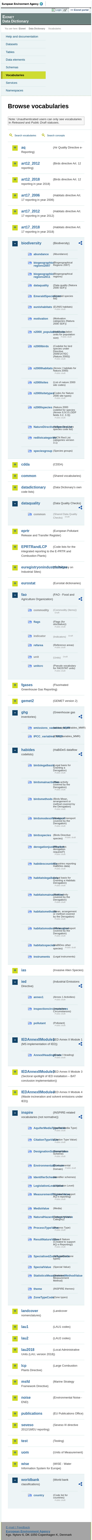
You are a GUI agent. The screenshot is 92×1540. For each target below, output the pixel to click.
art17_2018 (30, 227)
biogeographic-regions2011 (43, 275)
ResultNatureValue (43, 1239)
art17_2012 (30, 211)
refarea (38, 645)
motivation (41, 318)
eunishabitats (43, 307)
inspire (27, 1112)
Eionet (22, 28)
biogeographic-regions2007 (43, 264)
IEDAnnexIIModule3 (36, 1072)
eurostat (28, 583)
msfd (25, 1381)
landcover (29, 1311)
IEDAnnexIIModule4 (36, 1092)
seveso (27, 1425)
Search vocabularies (25, 135)
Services (11, 82)
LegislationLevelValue (43, 1185)
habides (28, 750)
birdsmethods (43, 799)
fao (24, 595)
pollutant (40, 1023)
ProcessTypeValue (43, 1227)
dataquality (41, 285)
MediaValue (41, 1208)
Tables (10, 52)
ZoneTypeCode (43, 1297)
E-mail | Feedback (18, 1527)
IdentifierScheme (43, 1177)
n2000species (43, 407)
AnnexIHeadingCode (43, 1055)
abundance (41, 254)
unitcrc (38, 665)
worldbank (30, 1480)
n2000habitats (43, 368)
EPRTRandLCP (34, 547)
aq (23, 147)
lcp (23, 1366)
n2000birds (41, 346)
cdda (25, 464)
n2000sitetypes (43, 393)
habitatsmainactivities (43, 894)
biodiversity (31, 243)
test (24, 1441)
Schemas (12, 67)
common (28, 476)
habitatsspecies (43, 945)
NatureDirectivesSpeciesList (43, 427)
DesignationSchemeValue (43, 1151)
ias (23, 970)
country (39, 1495)
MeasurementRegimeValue (43, 1194)
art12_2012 (30, 163)
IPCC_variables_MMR (43, 736)
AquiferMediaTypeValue (43, 1128)
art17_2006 (30, 195)
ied (23, 981)
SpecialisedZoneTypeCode (43, 1256)
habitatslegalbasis (43, 877)
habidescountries (43, 863)
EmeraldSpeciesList (43, 296)
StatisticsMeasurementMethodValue (43, 1275)
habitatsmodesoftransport (43, 928)
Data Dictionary (37, 28)
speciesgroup (43, 451)
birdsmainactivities (43, 782)
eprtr (25, 531)
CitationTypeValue (43, 1139)
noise (26, 1397)
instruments (42, 956)
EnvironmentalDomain (43, 1165)
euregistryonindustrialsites (36, 567)
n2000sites (41, 382)
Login (59, 10)
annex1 (38, 997)
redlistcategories (43, 437)
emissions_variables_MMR (43, 727)
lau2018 (27, 1350)
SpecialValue (42, 1267)
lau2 (24, 1338)
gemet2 (27, 701)
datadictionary (33, 487)
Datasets (12, 44)
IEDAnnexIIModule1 (36, 1039)
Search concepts (56, 135)
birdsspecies (42, 835)
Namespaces (14, 90)
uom (25, 1452)
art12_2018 (30, 179)
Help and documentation (22, 36)
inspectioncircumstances (43, 1008)
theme (38, 1288)
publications (31, 1413)
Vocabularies (15, 75)
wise (25, 1464)
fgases (27, 685)
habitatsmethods (43, 911)
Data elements (15, 59)
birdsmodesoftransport (43, 818)
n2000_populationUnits (43, 332)
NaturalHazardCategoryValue (43, 1217)
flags (37, 621)
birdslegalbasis (43, 765)
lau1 (24, 1327)
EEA (24, 4)
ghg (24, 712)
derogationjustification (43, 846)
